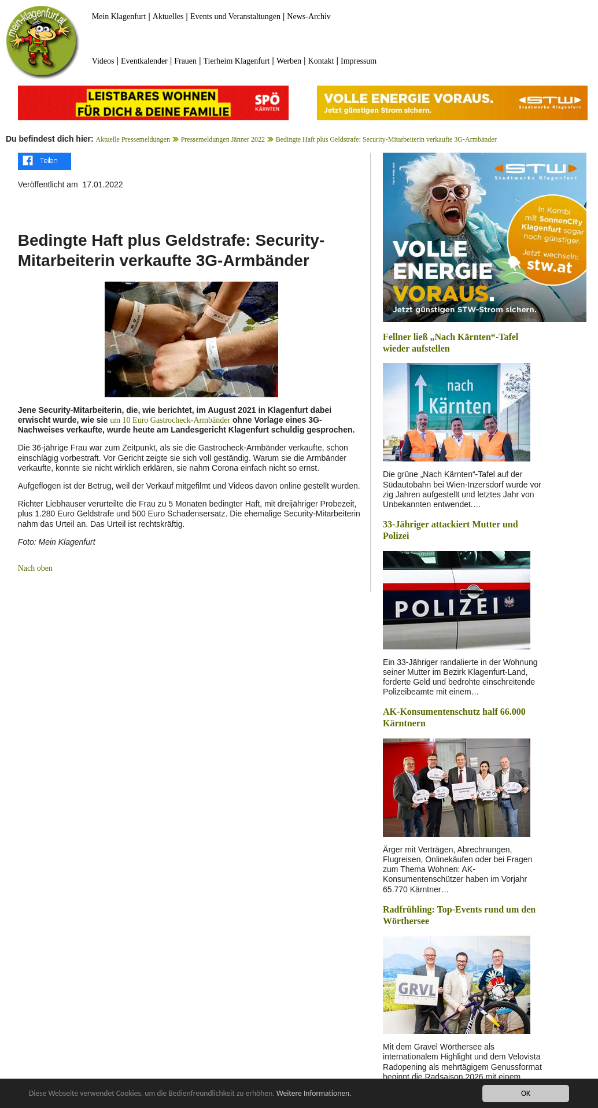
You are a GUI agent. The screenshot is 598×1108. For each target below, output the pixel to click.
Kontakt (321, 61)
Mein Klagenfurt (119, 16)
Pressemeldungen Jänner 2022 (223, 139)
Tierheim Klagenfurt (237, 61)
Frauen (185, 61)
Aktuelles (168, 16)
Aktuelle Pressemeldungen (133, 139)
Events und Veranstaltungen (235, 16)
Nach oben (35, 568)
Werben (288, 61)
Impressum (358, 61)
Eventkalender (144, 61)
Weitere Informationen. (314, 1094)
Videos (103, 61)
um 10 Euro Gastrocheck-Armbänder (170, 420)
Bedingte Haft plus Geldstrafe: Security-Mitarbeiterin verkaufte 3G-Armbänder (386, 139)
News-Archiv (308, 16)
